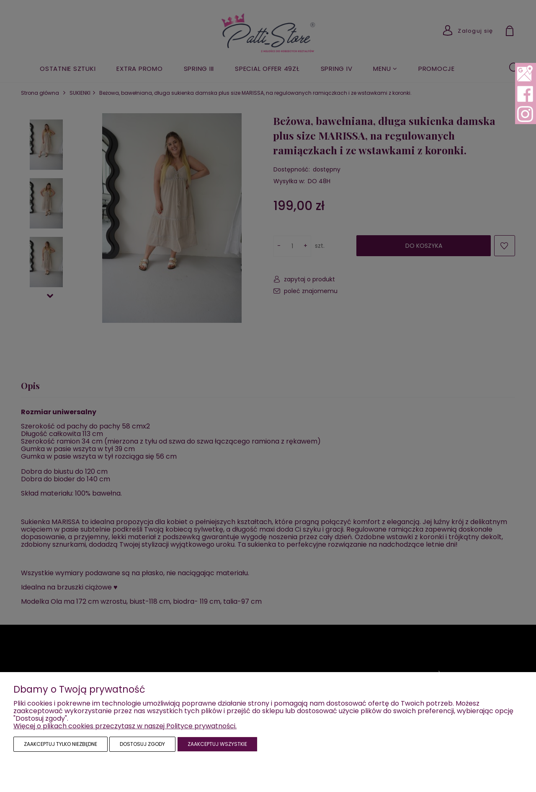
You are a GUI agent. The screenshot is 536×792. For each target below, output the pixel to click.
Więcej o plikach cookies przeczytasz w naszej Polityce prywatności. (125, 726)
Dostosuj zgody (142, 744)
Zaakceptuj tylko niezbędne (60, 744)
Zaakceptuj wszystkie (217, 744)
